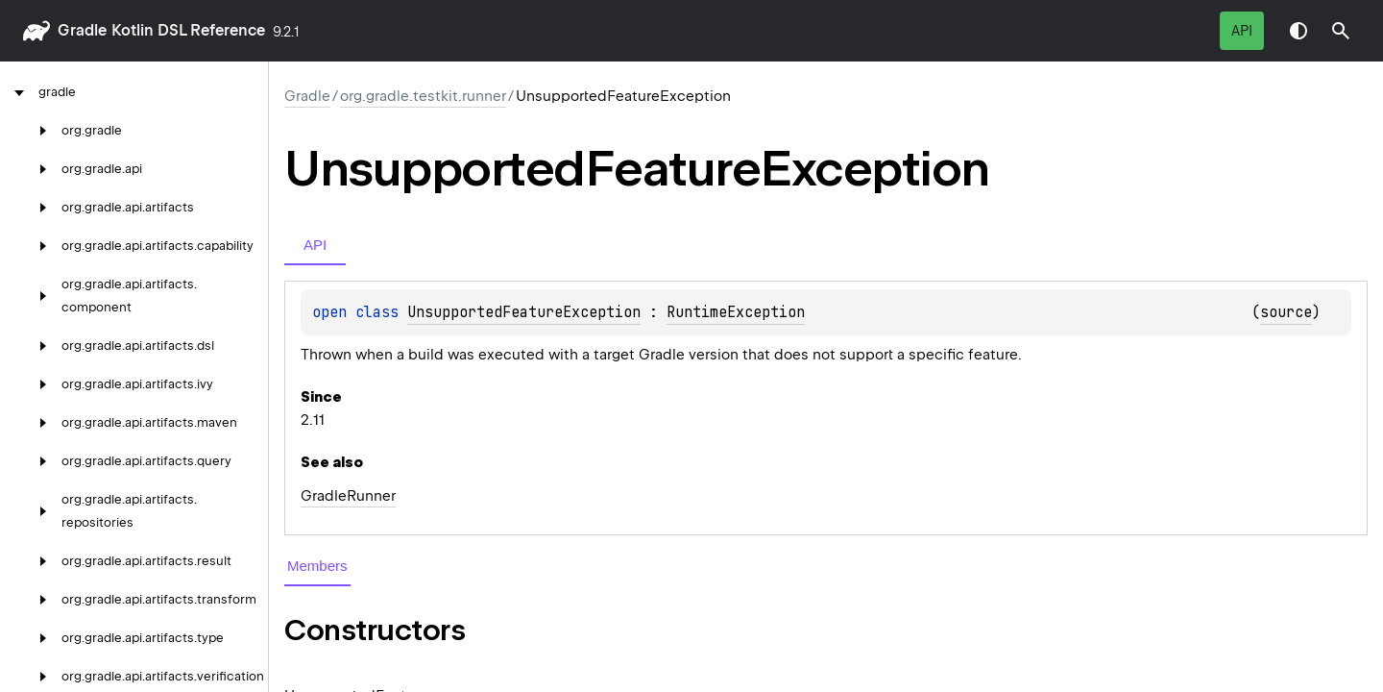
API (1241, 30)
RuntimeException (736, 312)
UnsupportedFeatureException (524, 312)
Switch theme (1298, 31)
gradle (82, 30)
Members (317, 565)
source (1286, 312)
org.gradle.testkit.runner (423, 96)
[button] (1341, 31)
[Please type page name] (1341, 31)
